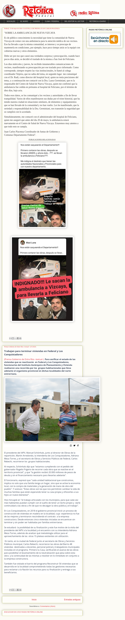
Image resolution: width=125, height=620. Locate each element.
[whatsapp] (71, 445)
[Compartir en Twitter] (75, 445)
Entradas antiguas (72, 599)
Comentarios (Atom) (47, 606)
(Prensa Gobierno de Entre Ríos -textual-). (24, 359)
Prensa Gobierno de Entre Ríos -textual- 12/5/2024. (20, 347)
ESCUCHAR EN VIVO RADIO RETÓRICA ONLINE (23, 612)
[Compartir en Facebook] (78, 445)
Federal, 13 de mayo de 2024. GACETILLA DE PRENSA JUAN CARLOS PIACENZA (32, 28)
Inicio (34, 599)
